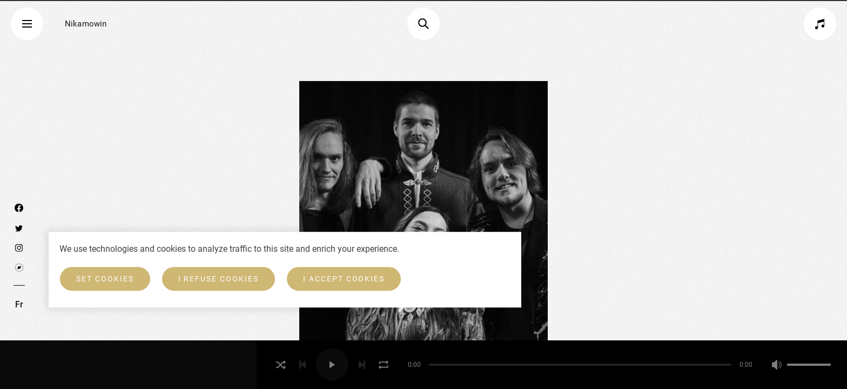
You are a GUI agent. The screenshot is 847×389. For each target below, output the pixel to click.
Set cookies (105, 278)
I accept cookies (344, 278)
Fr (19, 304)
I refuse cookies (218, 278)
